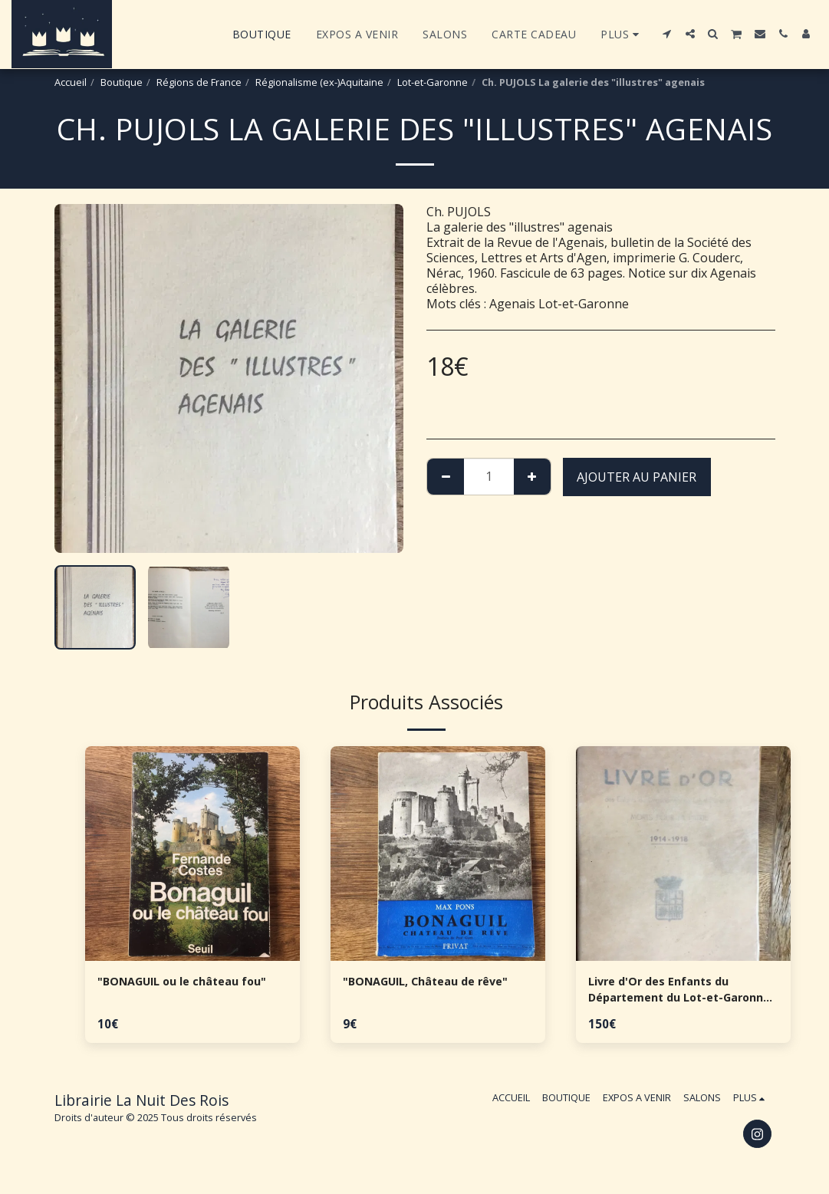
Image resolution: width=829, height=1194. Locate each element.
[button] (667, 33)
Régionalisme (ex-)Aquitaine (319, 82)
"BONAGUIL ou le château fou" (191, 982)
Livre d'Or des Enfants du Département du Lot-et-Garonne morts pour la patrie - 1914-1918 (682, 992)
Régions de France (199, 82)
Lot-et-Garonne (432, 82)
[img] (192, 853)
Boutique (121, 82)
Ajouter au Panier (636, 477)
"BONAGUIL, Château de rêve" (436, 982)
